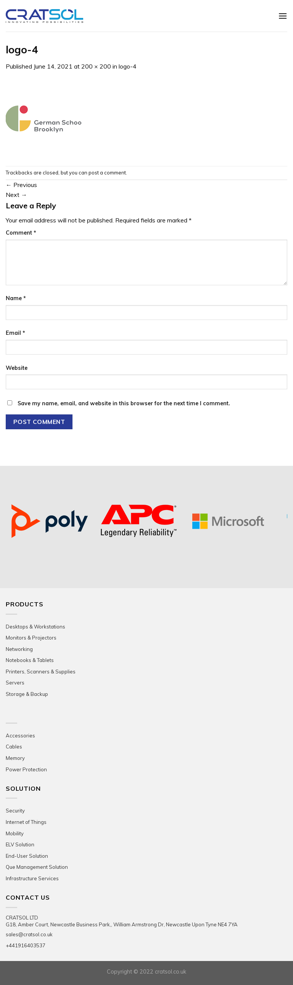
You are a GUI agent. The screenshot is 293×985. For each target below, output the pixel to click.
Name (16, 298)
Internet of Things (26, 822)
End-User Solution (27, 856)
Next (16, 194)
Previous (21, 185)
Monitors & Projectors (31, 638)
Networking (19, 649)
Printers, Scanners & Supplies (41, 671)
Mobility (15, 833)
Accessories (20, 735)
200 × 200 (96, 66)
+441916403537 (25, 945)
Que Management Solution (37, 867)
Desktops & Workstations (35, 627)
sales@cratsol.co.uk (29, 934)
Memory (15, 758)
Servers (15, 683)
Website (16, 368)
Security (15, 811)
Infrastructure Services (32, 878)
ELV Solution (20, 844)
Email (15, 332)
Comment (21, 232)
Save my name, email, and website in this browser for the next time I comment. (124, 403)
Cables (14, 747)
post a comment (107, 172)
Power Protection (26, 769)
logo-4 (128, 66)
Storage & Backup (27, 694)
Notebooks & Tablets (30, 660)
